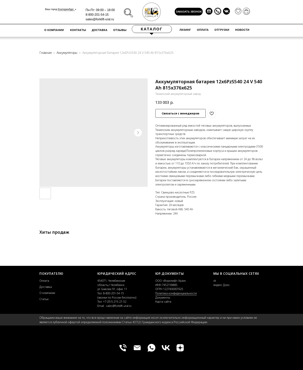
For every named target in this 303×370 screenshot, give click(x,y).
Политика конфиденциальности (176, 293)
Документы (162, 297)
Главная (45, 53)
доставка (99, 30)
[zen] (180, 348)
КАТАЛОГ (152, 29)
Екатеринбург (66, 9)
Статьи (44, 299)
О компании (54, 30)
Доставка (45, 287)
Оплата (44, 280)
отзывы (120, 30)
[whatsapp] (151, 348)
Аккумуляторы (67, 53)
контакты (78, 30)
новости (242, 29)
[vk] (166, 348)
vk (214, 280)
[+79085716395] (123, 348)
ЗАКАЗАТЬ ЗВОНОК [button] (189, 11)
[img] (128, 13)
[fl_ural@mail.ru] (137, 348)
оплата (203, 29)
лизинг (185, 29)
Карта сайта (163, 301)
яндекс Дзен (221, 285)
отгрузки (221, 29)
